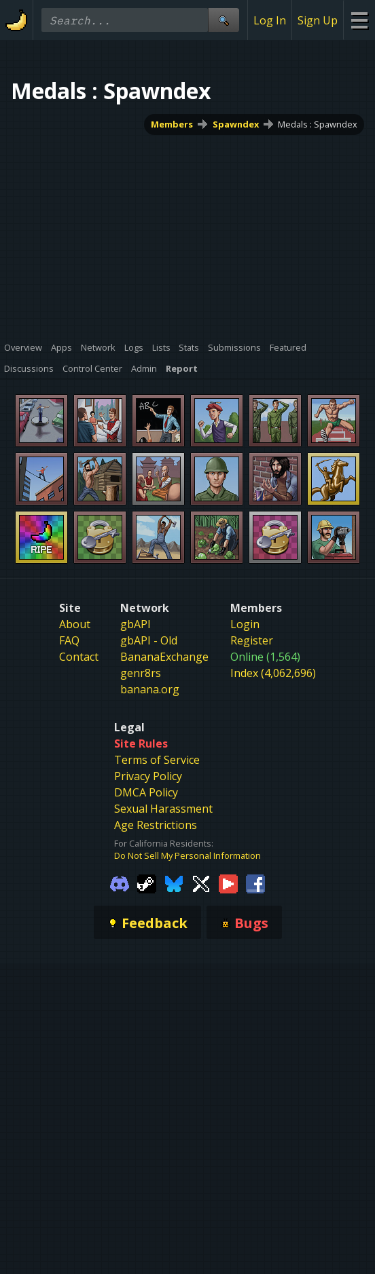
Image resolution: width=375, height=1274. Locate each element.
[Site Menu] (359, 20)
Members (172, 124)
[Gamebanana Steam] (147, 883)
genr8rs (140, 672)
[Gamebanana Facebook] (255, 883)
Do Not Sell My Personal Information (187, 855)
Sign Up (318, 20)
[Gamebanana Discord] (119, 883)
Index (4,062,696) (273, 672)
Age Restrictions (155, 824)
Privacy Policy (148, 776)
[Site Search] (223, 20)
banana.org (149, 689)
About (74, 624)
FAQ (69, 640)
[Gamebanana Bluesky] (174, 883)
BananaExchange (164, 656)
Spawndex (236, 124)
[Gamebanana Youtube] (228, 883)
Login (245, 624)
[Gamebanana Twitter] (201, 883)
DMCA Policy (146, 792)
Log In (269, 20)
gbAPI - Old (148, 640)
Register (251, 640)
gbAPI (135, 624)
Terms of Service (157, 759)
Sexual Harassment (163, 808)
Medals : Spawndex (317, 124)
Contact (79, 656)
